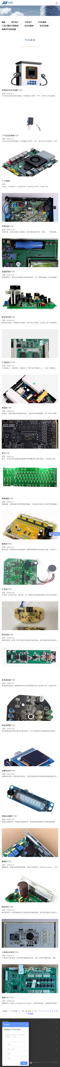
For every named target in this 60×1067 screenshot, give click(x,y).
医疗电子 (15, 22)
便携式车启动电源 (9, 29)
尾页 (31, 1014)
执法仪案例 (29, 25)
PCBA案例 (42, 22)
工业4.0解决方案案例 (10, 25)
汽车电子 (28, 22)
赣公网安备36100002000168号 (40, 1062)
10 (55, 1011)
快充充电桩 (44, 25)
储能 (3, 22)
